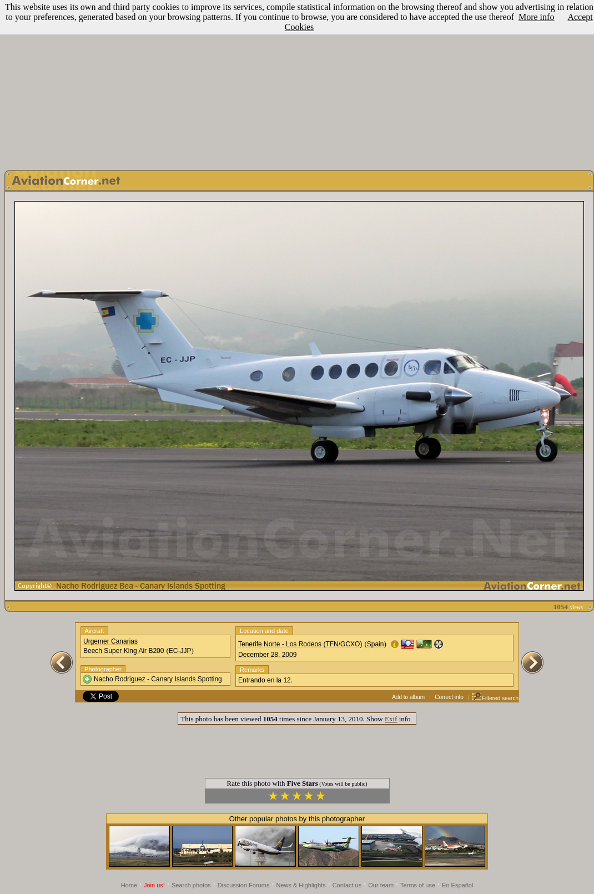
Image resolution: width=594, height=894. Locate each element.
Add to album (408, 697)
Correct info (449, 697)
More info (536, 17)
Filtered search (495, 698)
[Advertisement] (297, 82)
